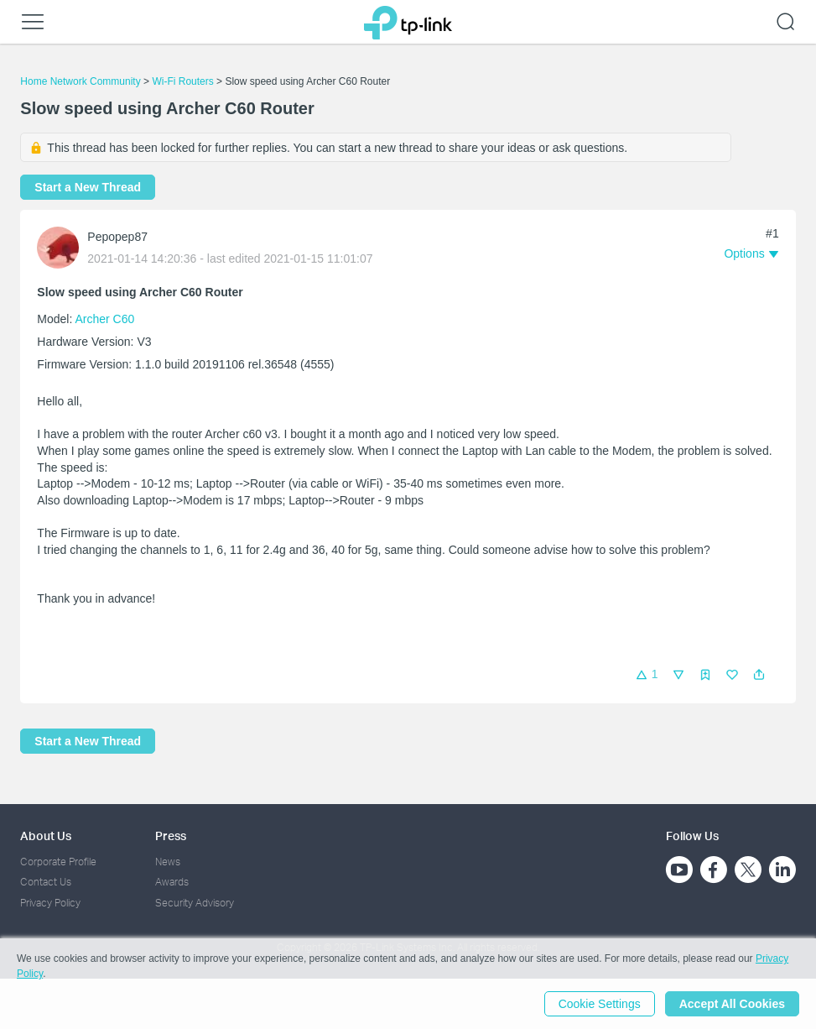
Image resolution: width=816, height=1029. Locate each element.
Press (170, 835)
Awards (172, 881)
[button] (759, 675)
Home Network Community (80, 81)
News (167, 861)
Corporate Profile (58, 861)
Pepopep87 (117, 236)
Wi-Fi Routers (184, 81)
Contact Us (45, 881)
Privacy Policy (50, 902)
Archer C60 (104, 319)
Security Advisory (194, 902)
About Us (45, 835)
